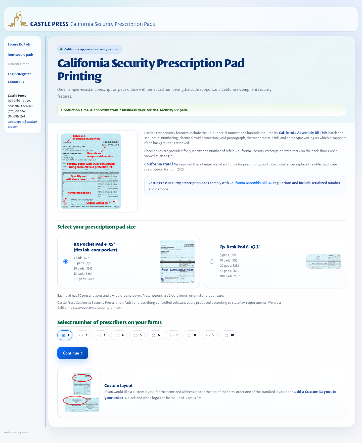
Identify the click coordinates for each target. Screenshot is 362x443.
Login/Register (19, 74)
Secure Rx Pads (19, 44)
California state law (161, 164)
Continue (71, 353)
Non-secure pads (20, 55)
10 (229, 335)
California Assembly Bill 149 (303, 132)
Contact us (16, 82)
